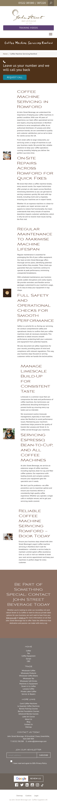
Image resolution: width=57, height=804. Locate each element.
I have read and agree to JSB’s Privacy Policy (30, 763)
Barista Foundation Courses (28, 711)
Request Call (15, 77)
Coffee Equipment (28, 656)
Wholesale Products (28, 673)
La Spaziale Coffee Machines (28, 706)
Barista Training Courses (28, 708)
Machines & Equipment (28, 683)
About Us (28, 719)
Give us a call (11, 618)
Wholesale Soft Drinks (28, 681)
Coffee (28, 651)
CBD (28, 661)
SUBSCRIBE (43, 755)
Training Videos (28, 27)
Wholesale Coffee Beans (28, 676)
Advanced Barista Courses (28, 714)
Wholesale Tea (28, 678)
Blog (28, 722)
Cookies (28, 795)
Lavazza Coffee (28, 689)
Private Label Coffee (28, 691)
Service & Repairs (28, 694)
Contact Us (28, 724)
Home (5, 54)
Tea (28, 653)
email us (22, 618)
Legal (36, 795)
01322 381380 (26, 3)
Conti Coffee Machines (28, 703)
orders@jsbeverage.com (37, 741)
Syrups (28, 658)
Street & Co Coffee (28, 686)
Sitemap (28, 727)
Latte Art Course (28, 716)
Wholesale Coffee (28, 670)
